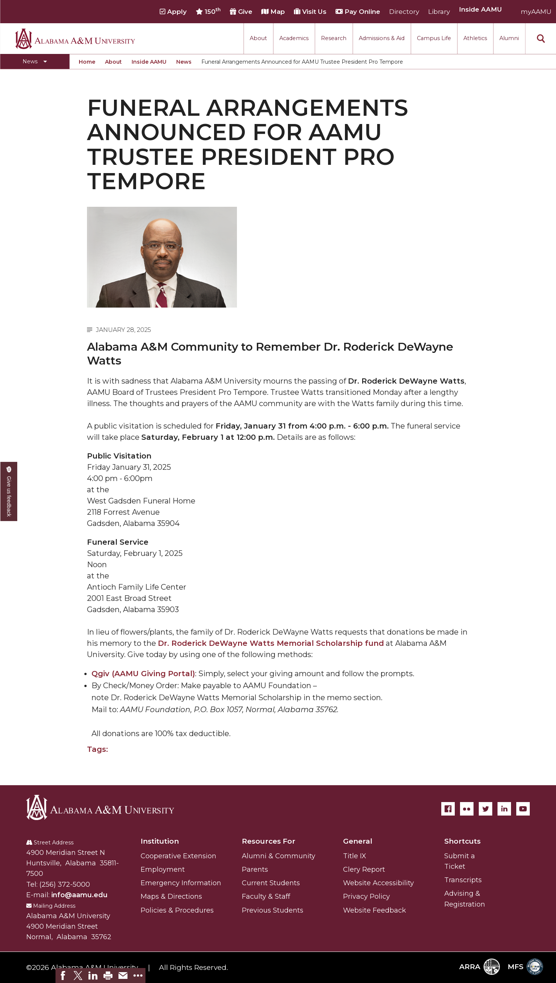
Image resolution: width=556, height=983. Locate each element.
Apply (173, 11)
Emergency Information (181, 883)
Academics (294, 38)
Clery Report (364, 869)
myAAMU (536, 11)
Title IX (354, 856)
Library (439, 11)
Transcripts (463, 880)
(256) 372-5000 (64, 884)
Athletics (475, 38)
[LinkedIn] (504, 809)
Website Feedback (374, 910)
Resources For (268, 841)
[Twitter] (485, 809)
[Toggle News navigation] (34, 61)
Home (87, 61)
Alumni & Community (278, 856)
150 (208, 11)
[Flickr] (467, 809)
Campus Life (434, 38)
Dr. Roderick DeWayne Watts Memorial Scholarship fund (271, 643)
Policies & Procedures (177, 910)
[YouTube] (523, 809)
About (258, 38)
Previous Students (272, 910)
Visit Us (310, 11)
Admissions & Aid (382, 38)
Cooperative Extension (178, 856)
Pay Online (358, 11)
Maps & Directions (171, 896)
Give (241, 11)
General (357, 841)
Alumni (509, 38)
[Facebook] (448, 809)
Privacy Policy (366, 896)
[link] (62, 975)
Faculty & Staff (266, 896)
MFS (525, 966)
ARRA (479, 966)
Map (273, 11)
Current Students (271, 883)
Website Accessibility (378, 883)
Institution (160, 841)
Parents (255, 869)
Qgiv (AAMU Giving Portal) (143, 673)
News (184, 61)
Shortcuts (462, 841)
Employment (163, 869)
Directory (404, 11)
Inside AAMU (149, 61)
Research (333, 38)
